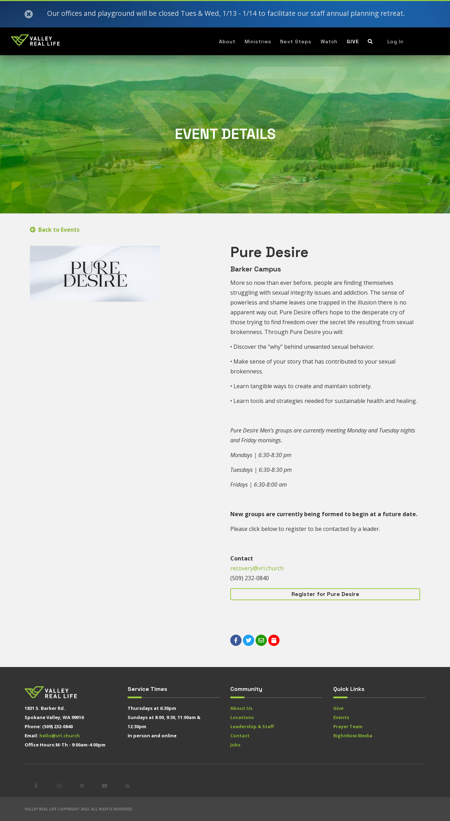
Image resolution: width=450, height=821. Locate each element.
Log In (395, 41)
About (227, 41)
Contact (240, 735)
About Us (241, 708)
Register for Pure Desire (325, 594)
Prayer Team (347, 726)
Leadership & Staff (252, 726)
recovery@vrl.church (257, 568)
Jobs (235, 745)
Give (353, 41)
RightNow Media (352, 735)
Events (341, 717)
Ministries (258, 41)
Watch (329, 41)
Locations (242, 717)
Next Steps (295, 41)
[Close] (29, 14)
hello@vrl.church (59, 735)
